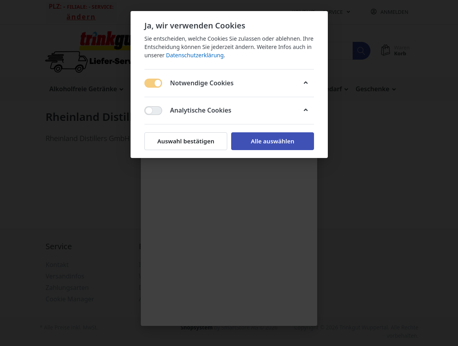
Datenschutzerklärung (194, 55)
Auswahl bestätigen (185, 141)
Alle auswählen (272, 141)
